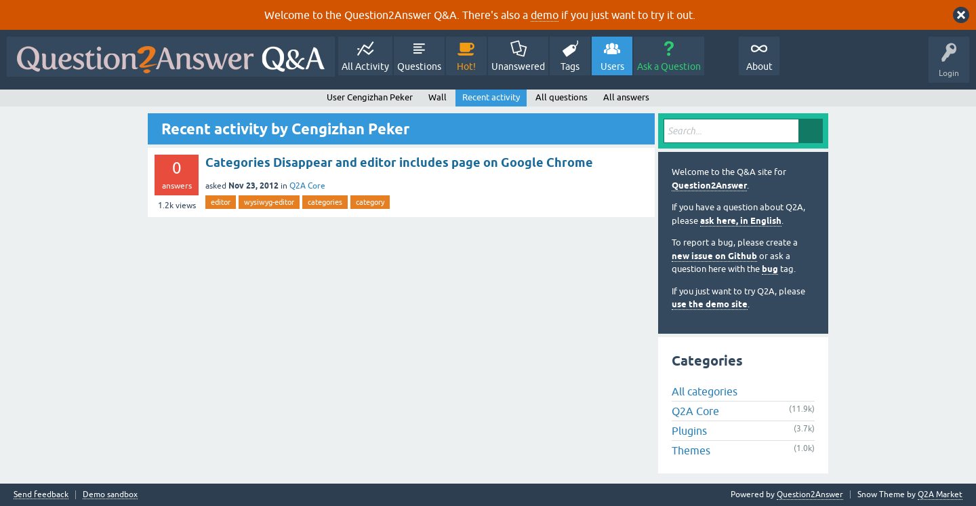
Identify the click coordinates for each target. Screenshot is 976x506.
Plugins (689, 431)
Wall (437, 97)
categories (325, 202)
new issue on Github (714, 256)
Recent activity (491, 97)
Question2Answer (709, 185)
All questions (561, 97)
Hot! (466, 66)
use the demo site (710, 304)
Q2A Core (307, 186)
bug (770, 269)
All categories (704, 391)
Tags (570, 66)
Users (612, 66)
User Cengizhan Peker (370, 97)
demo (544, 15)
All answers (626, 97)
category (370, 202)
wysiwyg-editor (269, 202)
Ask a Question (669, 66)
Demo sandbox (110, 494)
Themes (691, 450)
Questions (419, 66)
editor (220, 202)
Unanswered (518, 66)
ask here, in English (740, 221)
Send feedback (41, 494)
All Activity (365, 66)
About (759, 66)
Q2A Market (940, 494)
